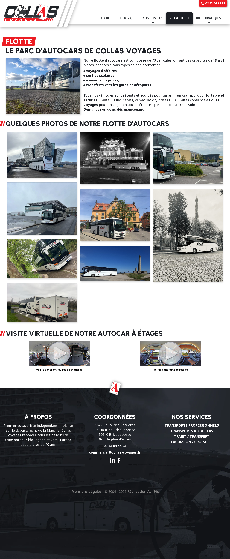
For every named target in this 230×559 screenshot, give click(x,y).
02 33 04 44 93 (115, 445)
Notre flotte (179, 18)
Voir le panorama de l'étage (170, 354)
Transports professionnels (192, 425)
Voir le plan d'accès (115, 439)
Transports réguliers (191, 431)
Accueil (106, 18)
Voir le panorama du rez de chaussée (59, 354)
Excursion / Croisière (192, 442)
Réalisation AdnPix (143, 491)
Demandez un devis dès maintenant (113, 109)
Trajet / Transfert (191, 436)
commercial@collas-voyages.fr (115, 452)
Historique (127, 18)
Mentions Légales (86, 491)
